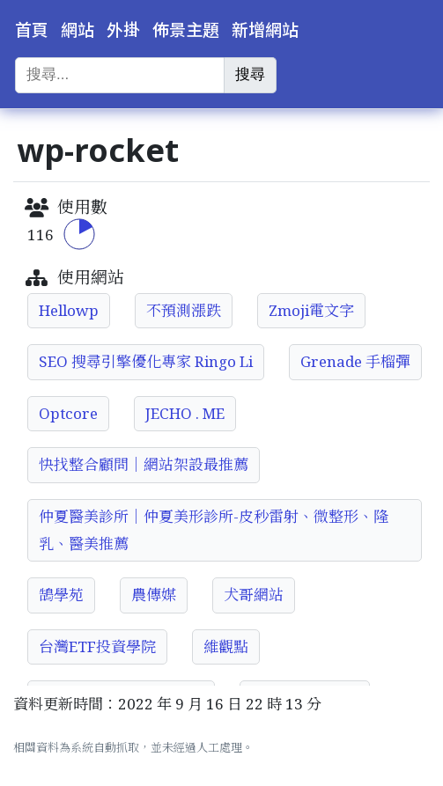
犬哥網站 (254, 594)
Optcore (68, 413)
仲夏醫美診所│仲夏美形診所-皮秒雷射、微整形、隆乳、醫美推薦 (213, 530)
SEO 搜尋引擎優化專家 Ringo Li (146, 361)
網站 (77, 29)
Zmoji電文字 (311, 310)
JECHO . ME (185, 413)
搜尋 (250, 74)
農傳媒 (153, 594)
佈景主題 (185, 29)
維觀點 (225, 646)
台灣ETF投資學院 (97, 646)
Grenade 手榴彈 (355, 361)
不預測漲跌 (183, 310)
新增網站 (265, 29)
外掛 (123, 29)
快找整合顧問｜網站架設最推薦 (143, 464)
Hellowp (69, 310)
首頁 (31, 29)
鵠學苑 (61, 594)
